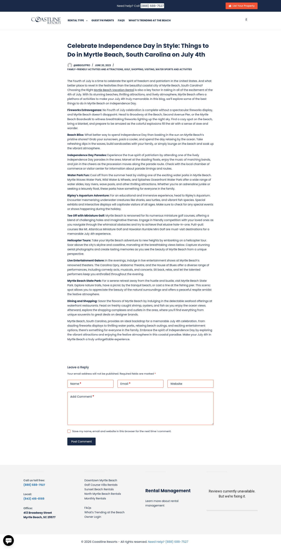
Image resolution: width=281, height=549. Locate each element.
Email (125, 383)
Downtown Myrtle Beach (100, 480)
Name (75, 383)
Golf (127, 69)
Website (176, 384)
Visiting (149, 69)
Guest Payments (103, 20)
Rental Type (78, 20)
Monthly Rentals (95, 498)
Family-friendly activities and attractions (95, 69)
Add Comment (82, 396)
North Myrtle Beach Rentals (102, 494)
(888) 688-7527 (152, 6)
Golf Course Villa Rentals (101, 485)
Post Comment (81, 441)
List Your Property (242, 6)
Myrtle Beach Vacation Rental (114, 90)
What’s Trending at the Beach (150, 20)
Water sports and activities (174, 69)
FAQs (121, 20)
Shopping (137, 69)
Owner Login (92, 517)
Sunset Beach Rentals (99, 489)
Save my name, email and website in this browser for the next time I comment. (121, 431)
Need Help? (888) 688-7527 (168, 542)
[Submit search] (246, 20)
